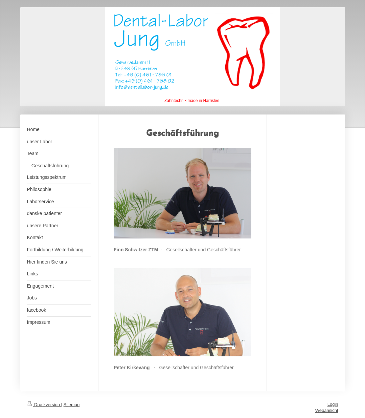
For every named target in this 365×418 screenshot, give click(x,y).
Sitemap (72, 404)
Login (332, 404)
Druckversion (44, 404)
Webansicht (326, 410)
